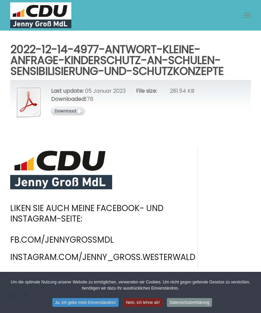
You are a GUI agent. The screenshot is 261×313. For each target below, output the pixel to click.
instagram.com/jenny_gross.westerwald (102, 257)
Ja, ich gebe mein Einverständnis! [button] (85, 303)
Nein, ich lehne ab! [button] (143, 303)
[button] (247, 15)
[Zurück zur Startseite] (40, 15)
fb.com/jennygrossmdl (62, 239)
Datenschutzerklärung (189, 303)
